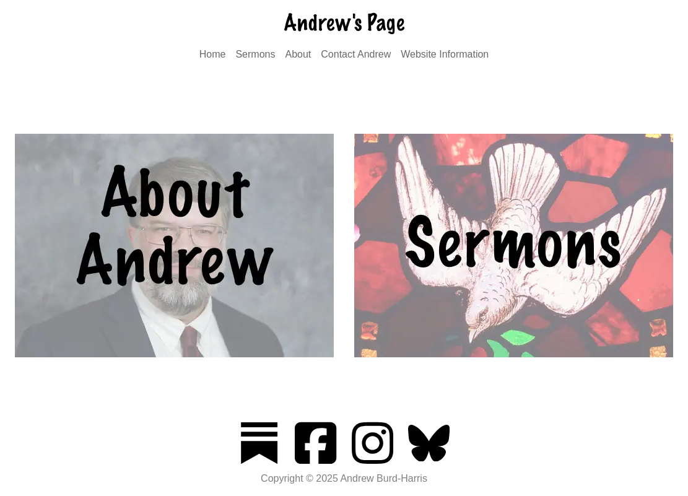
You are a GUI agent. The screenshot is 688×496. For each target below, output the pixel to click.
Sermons (255, 54)
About (298, 54)
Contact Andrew (356, 54)
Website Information (445, 54)
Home (212, 54)
